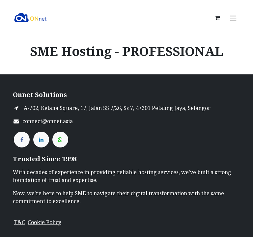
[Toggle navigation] (233, 18)
